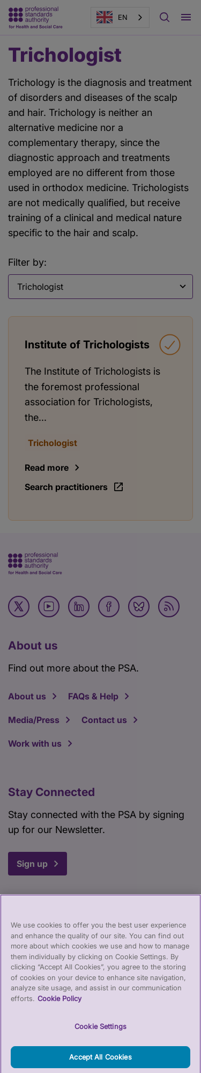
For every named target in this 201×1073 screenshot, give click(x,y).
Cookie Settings (100, 1033)
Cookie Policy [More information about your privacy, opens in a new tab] (59, 1005)
